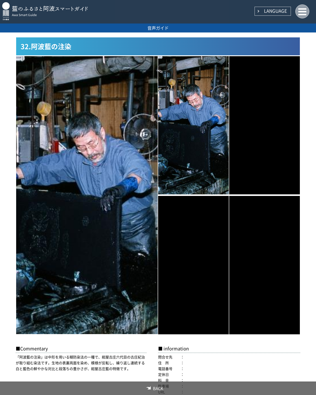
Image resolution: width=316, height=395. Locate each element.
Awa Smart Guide (24, 15)
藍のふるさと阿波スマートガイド (50, 8)
